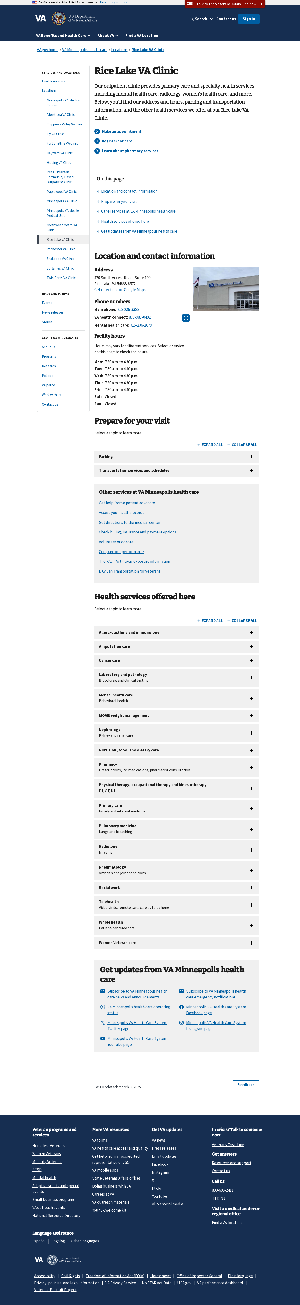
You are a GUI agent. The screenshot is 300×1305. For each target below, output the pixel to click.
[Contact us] (63, 404)
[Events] (63, 303)
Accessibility (44, 1275)
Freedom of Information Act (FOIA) (115, 1275)
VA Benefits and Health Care (61, 35)
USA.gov (184, 1282)
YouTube (159, 1196)
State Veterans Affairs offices (116, 1178)
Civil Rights (70, 1275)
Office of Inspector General (199, 1275)
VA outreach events (48, 1207)
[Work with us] (63, 395)
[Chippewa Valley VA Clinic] (63, 124)
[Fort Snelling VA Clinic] (63, 143)
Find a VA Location (141, 35)
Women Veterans (46, 1153)
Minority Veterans (47, 1161)
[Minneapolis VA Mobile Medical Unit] (63, 213)
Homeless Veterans (48, 1145)
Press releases (164, 1148)
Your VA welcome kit (109, 1210)
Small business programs (53, 1199)
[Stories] (63, 322)
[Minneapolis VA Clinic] (63, 201)
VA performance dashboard (220, 1282)
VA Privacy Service (120, 1282)
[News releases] (63, 312)
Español (39, 1241)
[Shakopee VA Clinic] (63, 259)
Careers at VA (103, 1194)
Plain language (240, 1275)
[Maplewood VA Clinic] (63, 192)
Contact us (226, 18)
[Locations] (63, 91)
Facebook (160, 1164)
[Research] (63, 366)
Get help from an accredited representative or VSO (116, 1159)
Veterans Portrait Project (55, 1289)
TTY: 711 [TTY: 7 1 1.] (219, 1198)
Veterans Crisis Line (228, 1144)
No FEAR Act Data (156, 1282)
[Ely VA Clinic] (63, 134)
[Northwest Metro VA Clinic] (63, 227)
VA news (159, 1140)
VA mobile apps (105, 1170)
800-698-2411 (223, 1190)
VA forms (99, 1140)
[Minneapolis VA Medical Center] (63, 103)
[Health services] (63, 81)
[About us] (63, 347)
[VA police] (63, 385)
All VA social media (167, 1204)
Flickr (157, 1188)
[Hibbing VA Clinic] (63, 163)
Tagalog (58, 1241)
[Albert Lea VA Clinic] (63, 115)
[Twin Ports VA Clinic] (63, 278)
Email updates (164, 1156)
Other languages (85, 1241)
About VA (106, 35)
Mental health (44, 1177)
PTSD (37, 1169)
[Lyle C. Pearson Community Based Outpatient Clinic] (63, 177)
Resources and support (231, 1162)
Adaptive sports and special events (55, 1188)
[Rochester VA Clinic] (63, 249)
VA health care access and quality (120, 1148)
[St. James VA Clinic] (63, 268)
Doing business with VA (111, 1186)
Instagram (160, 1172)
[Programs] (63, 356)
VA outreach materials (110, 1202)
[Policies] (63, 376)
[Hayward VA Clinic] (63, 153)
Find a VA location (227, 1222)
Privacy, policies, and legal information (66, 1282)
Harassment (160, 1275)
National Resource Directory (56, 1215)
